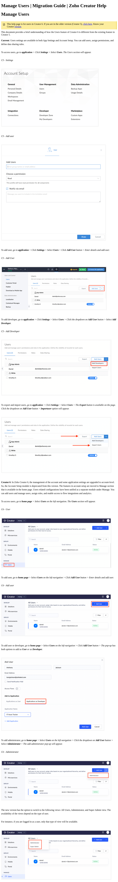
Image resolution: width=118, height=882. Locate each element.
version (17, 26)
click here (87, 24)
